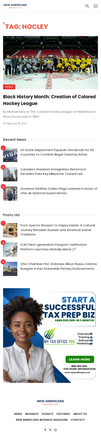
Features (63, 414)
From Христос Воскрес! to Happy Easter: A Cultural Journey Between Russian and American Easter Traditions (57, 230)
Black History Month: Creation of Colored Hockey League (49, 100)
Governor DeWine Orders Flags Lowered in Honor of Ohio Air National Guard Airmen (58, 190)
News (9, 87)
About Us (80, 414)
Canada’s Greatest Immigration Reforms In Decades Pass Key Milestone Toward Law (53, 171)
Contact (78, 420)
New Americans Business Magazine (42, 420)
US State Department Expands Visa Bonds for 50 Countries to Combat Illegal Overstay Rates (57, 152)
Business (32, 414)
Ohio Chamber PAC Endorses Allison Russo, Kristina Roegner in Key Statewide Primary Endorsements (58, 266)
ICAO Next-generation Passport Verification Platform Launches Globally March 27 (53, 246)
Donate (47, 414)
